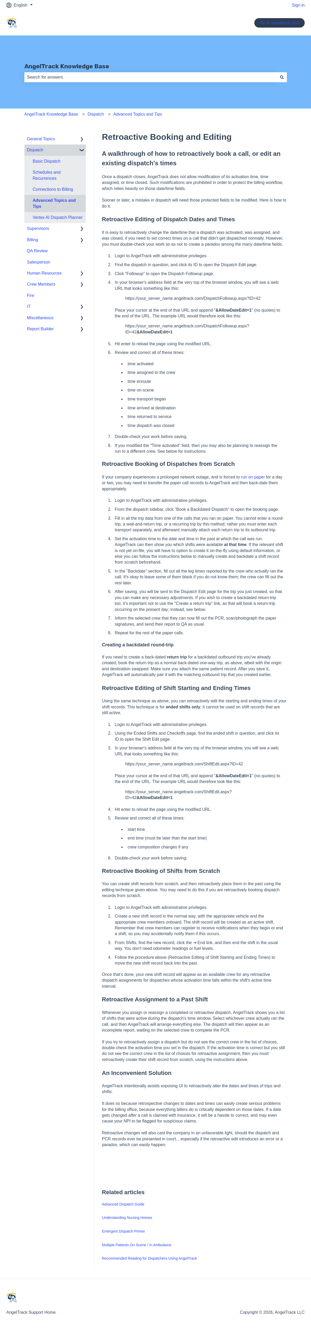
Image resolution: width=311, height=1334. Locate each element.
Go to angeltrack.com (279, 22)
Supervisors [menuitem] (38, 228)
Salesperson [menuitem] (38, 262)
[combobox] (150, 77)
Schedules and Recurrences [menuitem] (47, 175)
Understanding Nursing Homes (127, 1217)
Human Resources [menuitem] (44, 273)
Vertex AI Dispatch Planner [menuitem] (58, 217)
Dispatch (96, 114)
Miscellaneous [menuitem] (40, 318)
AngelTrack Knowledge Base (66, 66)
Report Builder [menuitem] (40, 329)
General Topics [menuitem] (41, 139)
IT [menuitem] (29, 306)
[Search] (282, 77)
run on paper (253, 477)
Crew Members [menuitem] (41, 284)
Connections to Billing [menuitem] (53, 189)
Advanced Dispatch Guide (123, 1204)
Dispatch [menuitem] (35, 150)
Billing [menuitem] (32, 240)
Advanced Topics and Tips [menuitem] (54, 203)
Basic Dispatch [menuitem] (47, 161)
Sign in (298, 5)
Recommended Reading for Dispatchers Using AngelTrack (149, 1258)
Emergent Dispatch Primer (123, 1231)
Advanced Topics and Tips (137, 114)
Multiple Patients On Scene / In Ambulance (136, 1245)
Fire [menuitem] (30, 295)
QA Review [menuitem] (37, 251)
